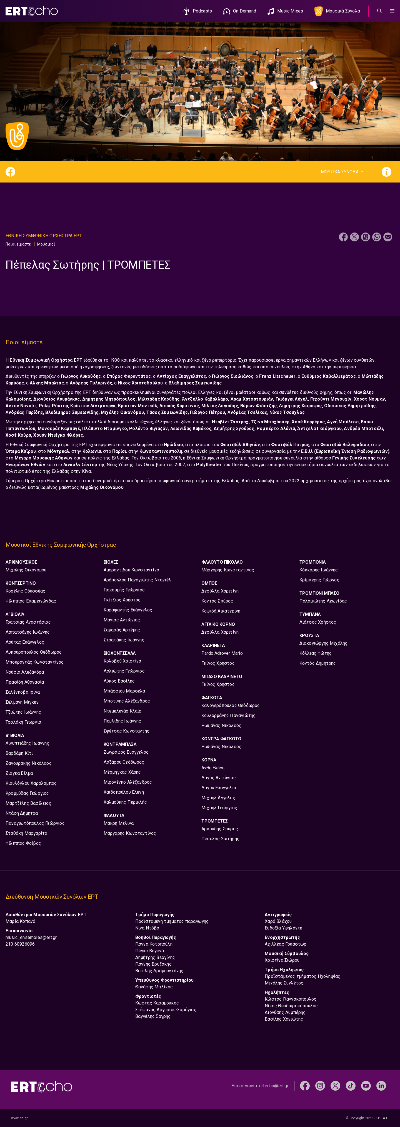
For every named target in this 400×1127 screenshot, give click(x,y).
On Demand (244, 11)
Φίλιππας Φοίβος (23, 843)
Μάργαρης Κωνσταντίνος (130, 833)
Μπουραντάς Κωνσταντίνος (35, 662)
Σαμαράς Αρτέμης (122, 630)
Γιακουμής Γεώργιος (124, 590)
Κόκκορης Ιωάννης (318, 570)
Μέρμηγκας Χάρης (122, 772)
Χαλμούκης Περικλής (125, 802)
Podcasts (202, 11)
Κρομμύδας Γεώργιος (27, 793)
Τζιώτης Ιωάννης (23, 712)
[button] (392, 11)
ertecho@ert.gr (274, 1085)
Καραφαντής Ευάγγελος (128, 610)
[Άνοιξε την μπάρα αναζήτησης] (379, 11)
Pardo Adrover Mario (222, 653)
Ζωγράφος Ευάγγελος (126, 752)
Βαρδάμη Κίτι (19, 753)
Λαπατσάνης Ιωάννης (28, 632)
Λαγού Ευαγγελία (218, 787)
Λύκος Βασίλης (119, 681)
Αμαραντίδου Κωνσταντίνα (131, 570)
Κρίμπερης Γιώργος (319, 580)
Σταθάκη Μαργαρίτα (26, 833)
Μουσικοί (46, 244)
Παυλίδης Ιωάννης (122, 721)
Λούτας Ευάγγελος (25, 642)
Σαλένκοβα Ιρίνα (23, 692)
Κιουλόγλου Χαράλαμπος (31, 783)
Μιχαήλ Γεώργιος (219, 807)
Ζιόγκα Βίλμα (19, 773)
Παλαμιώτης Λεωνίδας (323, 601)
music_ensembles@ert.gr (31, 937)
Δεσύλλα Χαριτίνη (220, 591)
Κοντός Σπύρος (217, 601)
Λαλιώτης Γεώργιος (124, 671)
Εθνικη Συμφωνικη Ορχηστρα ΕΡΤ (44, 235)
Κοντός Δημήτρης (317, 663)
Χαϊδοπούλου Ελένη (124, 792)
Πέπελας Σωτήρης (220, 838)
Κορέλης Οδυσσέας (25, 591)
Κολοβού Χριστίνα (122, 661)
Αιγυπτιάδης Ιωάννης (27, 743)
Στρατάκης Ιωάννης (124, 640)
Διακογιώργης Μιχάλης (323, 643)
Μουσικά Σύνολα (343, 11)
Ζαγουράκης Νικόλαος (29, 763)
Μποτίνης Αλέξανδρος (127, 701)
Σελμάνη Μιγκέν (22, 702)
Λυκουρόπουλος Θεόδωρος (34, 652)
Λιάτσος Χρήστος (317, 622)
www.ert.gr (19, 1118)
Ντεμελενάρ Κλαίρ (123, 711)
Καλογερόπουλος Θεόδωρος (230, 705)
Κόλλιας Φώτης (315, 653)
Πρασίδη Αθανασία (25, 682)
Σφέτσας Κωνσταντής (127, 731)
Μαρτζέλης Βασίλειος (28, 803)
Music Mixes (290, 11)
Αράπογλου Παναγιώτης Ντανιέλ (137, 580)
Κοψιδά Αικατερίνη (220, 611)
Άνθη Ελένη (212, 767)
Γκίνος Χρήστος (218, 663)
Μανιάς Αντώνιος (122, 620)
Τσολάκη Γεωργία (23, 722)
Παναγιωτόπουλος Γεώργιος (35, 823)
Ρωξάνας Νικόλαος (221, 725)
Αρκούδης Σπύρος (219, 828)
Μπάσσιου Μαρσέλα (124, 691)
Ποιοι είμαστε (18, 244)
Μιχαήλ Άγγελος (218, 797)
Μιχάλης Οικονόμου (26, 570)
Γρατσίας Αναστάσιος (28, 622)
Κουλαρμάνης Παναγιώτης (228, 715)
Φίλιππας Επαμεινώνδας (31, 601)
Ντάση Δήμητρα (22, 813)
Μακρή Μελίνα (119, 823)
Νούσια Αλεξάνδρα (25, 672)
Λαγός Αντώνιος (218, 777)
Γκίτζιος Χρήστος (122, 600)
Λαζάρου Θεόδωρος (124, 762)
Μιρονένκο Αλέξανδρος (128, 782)
